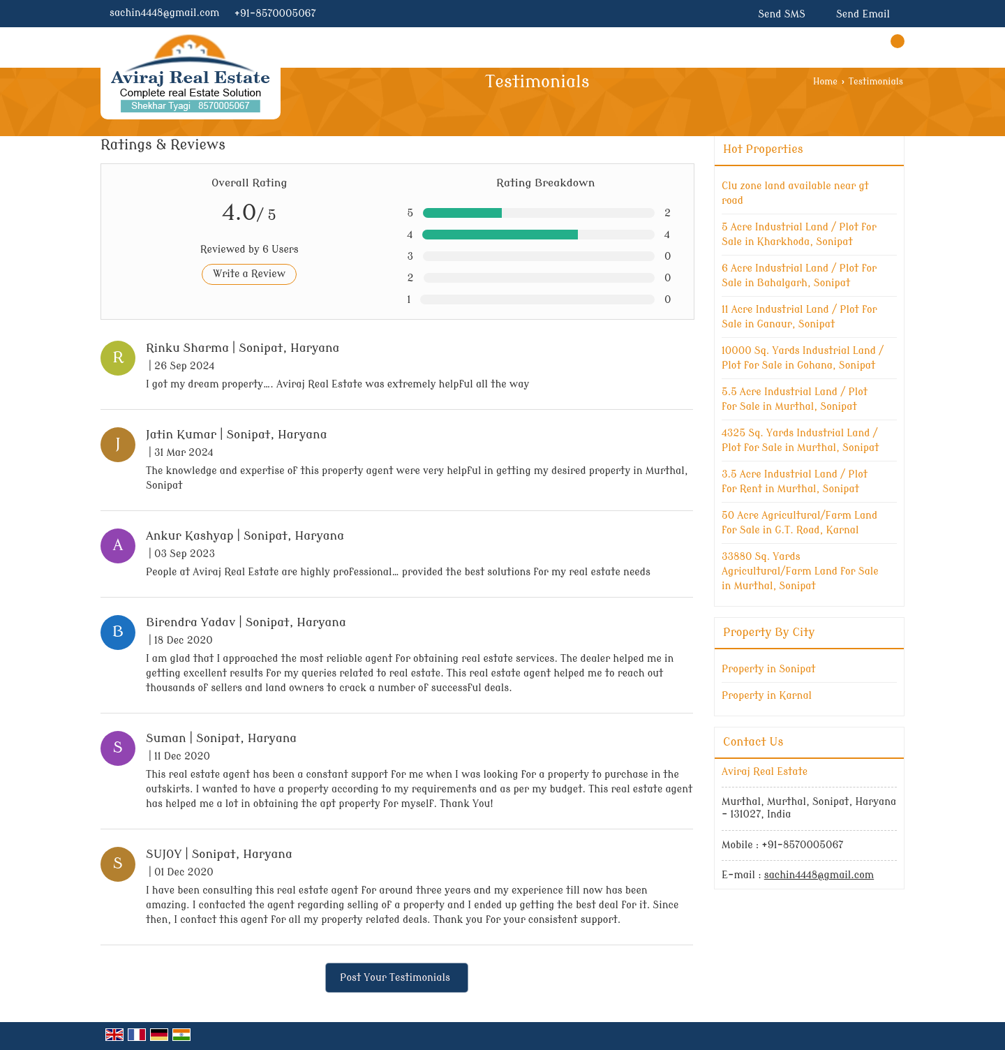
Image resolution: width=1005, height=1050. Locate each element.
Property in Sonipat (769, 669)
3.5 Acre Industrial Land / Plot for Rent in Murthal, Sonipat (795, 481)
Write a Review (249, 274)
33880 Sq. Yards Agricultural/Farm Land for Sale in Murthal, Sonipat (800, 571)
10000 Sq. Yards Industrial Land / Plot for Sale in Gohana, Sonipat (803, 358)
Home (825, 82)
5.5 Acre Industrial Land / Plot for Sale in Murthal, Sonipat (795, 399)
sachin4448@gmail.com (164, 13)
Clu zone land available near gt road (795, 193)
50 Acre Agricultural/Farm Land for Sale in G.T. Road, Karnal (799, 522)
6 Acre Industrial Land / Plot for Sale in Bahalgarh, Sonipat (799, 275)
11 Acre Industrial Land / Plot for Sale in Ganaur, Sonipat (799, 317)
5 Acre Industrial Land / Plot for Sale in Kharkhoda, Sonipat (799, 234)
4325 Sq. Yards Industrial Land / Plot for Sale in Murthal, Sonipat (800, 440)
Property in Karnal (767, 695)
